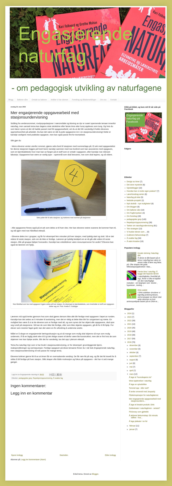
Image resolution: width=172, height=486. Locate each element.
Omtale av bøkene (39, 100)
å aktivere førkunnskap (136, 235)
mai (131, 367)
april (131, 370)
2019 (129, 331)
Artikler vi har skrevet (59, 100)
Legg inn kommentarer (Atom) (33, 459)
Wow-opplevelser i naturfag (140, 381)
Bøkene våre (22, 100)
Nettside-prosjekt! (134, 200)
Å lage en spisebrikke (138, 384)
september (134, 356)
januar (132, 429)
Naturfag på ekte (134, 197)
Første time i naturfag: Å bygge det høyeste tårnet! (148, 273)
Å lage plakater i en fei (138, 421)
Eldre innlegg (110, 455)
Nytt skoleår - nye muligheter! (139, 204)
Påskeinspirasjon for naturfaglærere (143, 395)
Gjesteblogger (132, 188)
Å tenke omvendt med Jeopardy (142, 392)
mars (131, 374)
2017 (129, 339)
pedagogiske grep (25, 378)
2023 (129, 317)
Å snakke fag (58, 378)
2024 (129, 313)
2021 (129, 324)
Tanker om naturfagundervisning (140, 226)
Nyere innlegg (17, 455)
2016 (129, 342)
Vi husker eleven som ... (136, 232)
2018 (129, 335)
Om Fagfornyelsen (134, 213)
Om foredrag (132, 216)
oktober (132, 352)
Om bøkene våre (134, 210)
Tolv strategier (132, 229)
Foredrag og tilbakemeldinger (84, 100)
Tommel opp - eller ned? (139, 388)
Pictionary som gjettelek (139, 412)
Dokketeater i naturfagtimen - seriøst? (144, 408)
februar (132, 426)
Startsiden (64, 455)
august (132, 360)
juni (131, 363)
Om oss (103, 100)
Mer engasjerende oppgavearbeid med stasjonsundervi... (145, 400)
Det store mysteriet (134, 185)
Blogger (95, 474)
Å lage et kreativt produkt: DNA (141, 405)
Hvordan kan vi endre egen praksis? (141, 191)
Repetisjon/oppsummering (42, 378)
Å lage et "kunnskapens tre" (140, 377)
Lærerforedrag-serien (135, 194)
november (133, 349)
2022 (129, 320)
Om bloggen (132, 207)
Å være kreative (133, 241)
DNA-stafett (142, 290)
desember (133, 345)
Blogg (10, 100)
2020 (129, 328)
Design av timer (133, 182)
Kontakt (113, 100)
